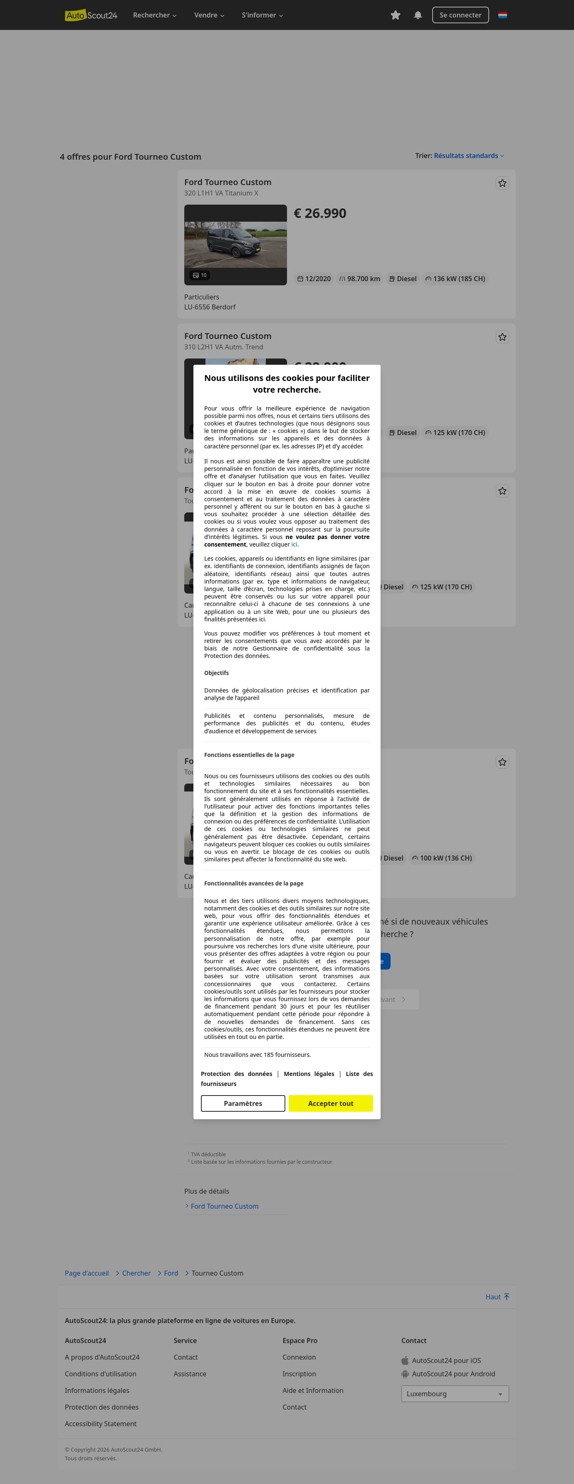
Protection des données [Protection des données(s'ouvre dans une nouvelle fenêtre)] (236, 1074)
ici (294, 544)
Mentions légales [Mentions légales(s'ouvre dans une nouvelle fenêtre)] (309, 1074)
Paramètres (243, 1103)
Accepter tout (331, 1103)
